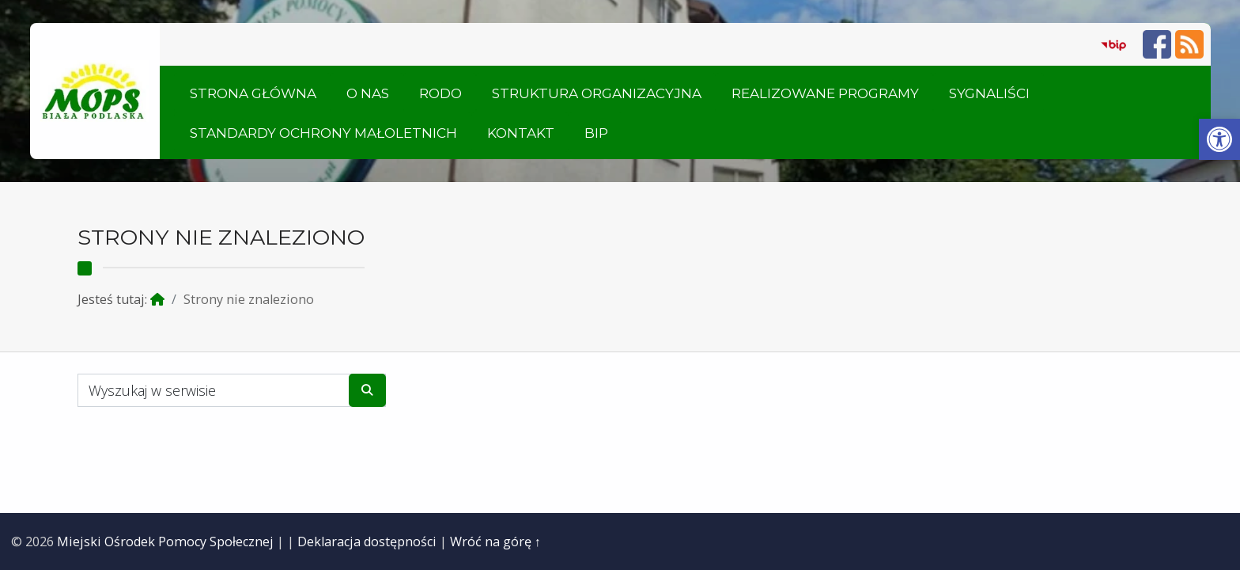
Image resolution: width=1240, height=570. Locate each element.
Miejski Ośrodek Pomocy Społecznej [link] (165, 541)
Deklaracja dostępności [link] (367, 541)
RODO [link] (440, 93)
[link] (1219, 139)
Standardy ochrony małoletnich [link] (323, 132)
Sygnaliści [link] (989, 93)
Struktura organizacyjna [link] (596, 93)
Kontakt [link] (520, 132)
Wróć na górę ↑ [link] (495, 541)
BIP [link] (596, 132)
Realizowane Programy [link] (825, 93)
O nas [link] (367, 93)
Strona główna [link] (253, 93)
